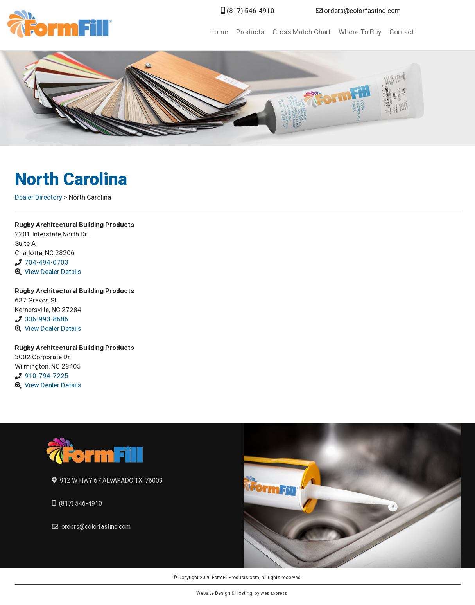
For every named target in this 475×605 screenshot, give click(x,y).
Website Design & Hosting (224, 593)
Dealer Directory (39, 197)
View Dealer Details (53, 271)
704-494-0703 (46, 262)
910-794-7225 (46, 376)
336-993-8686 (46, 319)
